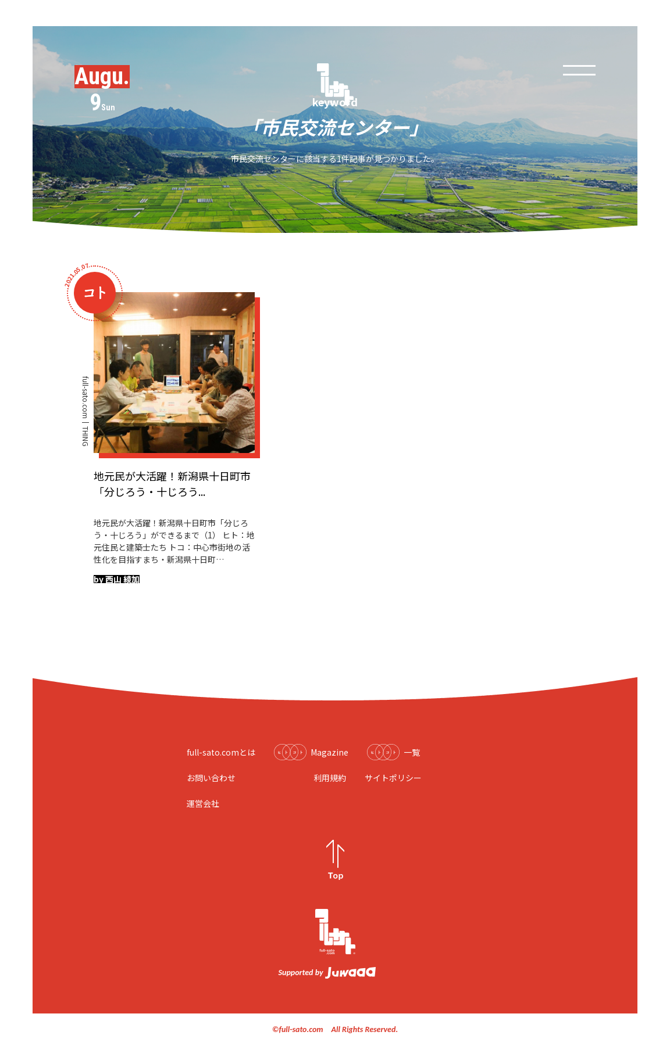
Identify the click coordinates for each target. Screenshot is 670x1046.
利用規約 (329, 777)
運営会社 (203, 803)
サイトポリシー (393, 777)
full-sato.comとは (221, 752)
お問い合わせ (211, 777)
